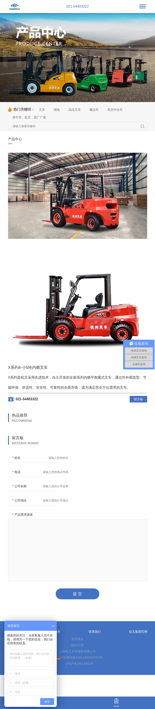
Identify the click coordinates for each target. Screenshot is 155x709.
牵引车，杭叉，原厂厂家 (29, 117)
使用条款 (77, 639)
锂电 (57, 109)
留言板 (138, 399)
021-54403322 (77, 6)
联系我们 (95, 631)
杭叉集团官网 (138, 631)
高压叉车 (75, 109)
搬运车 (94, 109)
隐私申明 (77, 645)
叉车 (42, 109)
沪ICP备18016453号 (80, 663)
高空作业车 (115, 109)
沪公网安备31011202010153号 (79, 657)
